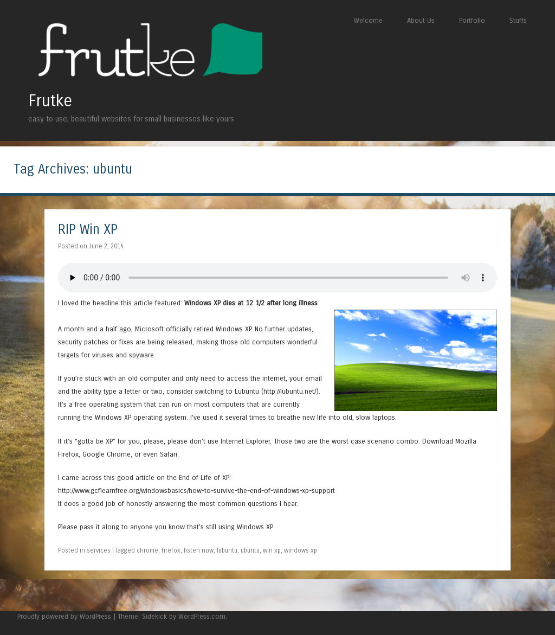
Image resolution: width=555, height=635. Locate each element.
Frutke (50, 101)
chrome (147, 550)
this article (137, 303)
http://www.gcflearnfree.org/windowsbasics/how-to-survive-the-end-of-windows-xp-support (196, 490)
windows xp (300, 550)
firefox (171, 550)
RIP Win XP (88, 230)
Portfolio (472, 20)
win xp (272, 550)
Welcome (368, 20)
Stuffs (518, 20)
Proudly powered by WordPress (64, 616)
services (99, 550)
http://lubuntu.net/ (289, 391)
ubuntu (250, 550)
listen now (199, 550)
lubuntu (227, 550)
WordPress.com (201, 616)
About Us (421, 20)
